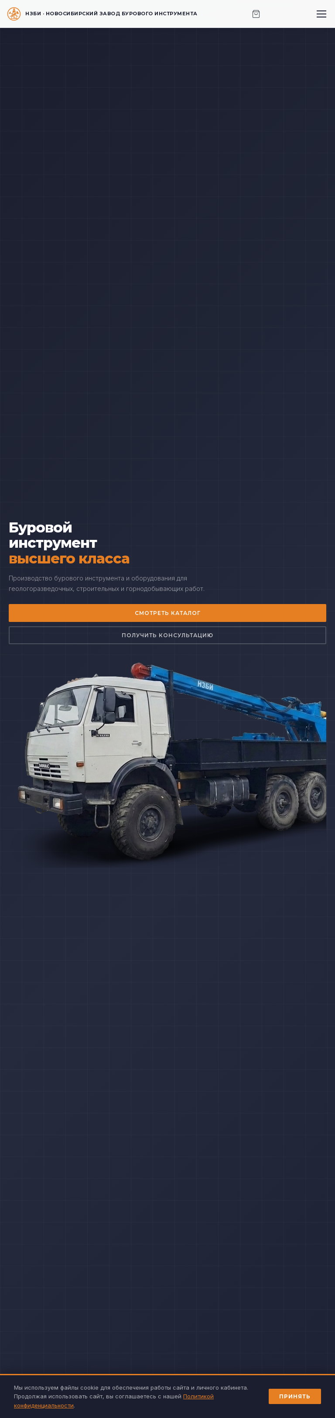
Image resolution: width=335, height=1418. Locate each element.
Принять (295, 1396)
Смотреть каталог (168, 613)
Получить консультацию (167, 635)
